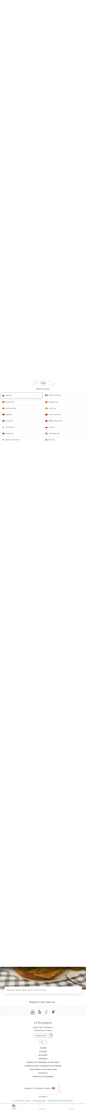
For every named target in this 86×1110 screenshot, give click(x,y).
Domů (43, 1048)
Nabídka (43, 1059)
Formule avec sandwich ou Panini (43, 1066)
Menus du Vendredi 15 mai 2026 (43, 1062)
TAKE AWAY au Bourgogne (43, 1069)
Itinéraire (72, 1106)
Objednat (14, 1106)
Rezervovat (42, 1106)
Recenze (43, 1055)
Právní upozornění (43, 1076)
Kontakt (43, 1073)
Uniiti (44, 1097)
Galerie (43, 1051)
